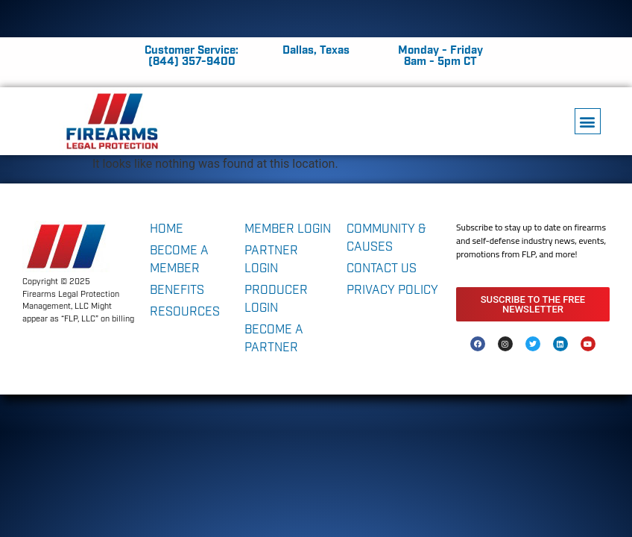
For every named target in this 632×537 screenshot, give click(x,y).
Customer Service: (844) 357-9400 (191, 56)
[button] (588, 121)
